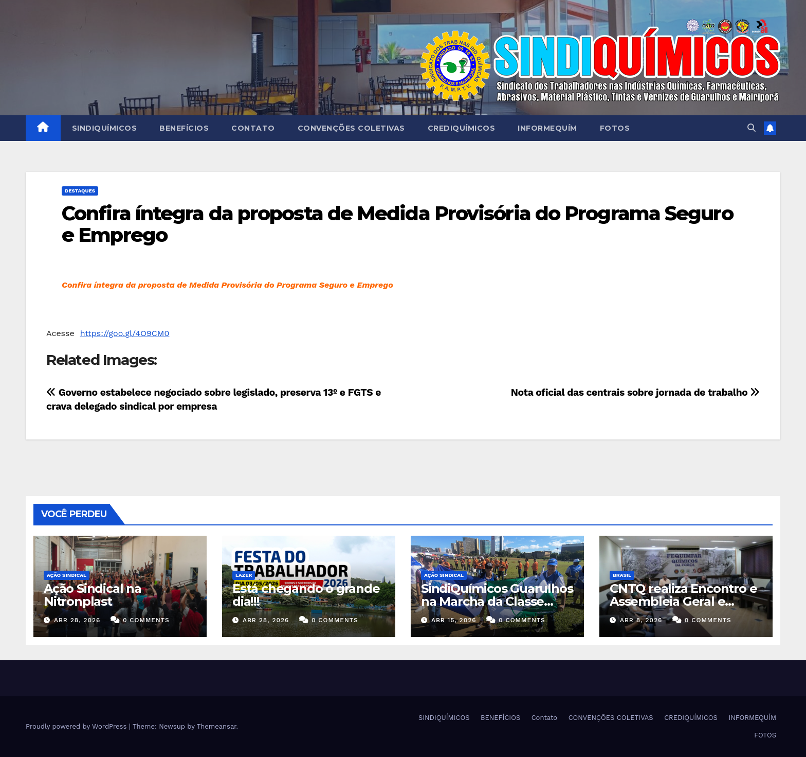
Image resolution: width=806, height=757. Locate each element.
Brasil (622, 575)
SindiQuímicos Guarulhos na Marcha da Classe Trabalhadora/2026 (497, 601)
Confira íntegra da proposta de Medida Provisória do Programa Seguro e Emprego (397, 224)
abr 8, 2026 (641, 620)
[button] (751, 128)
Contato (253, 128)
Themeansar (216, 726)
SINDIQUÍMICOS (104, 128)
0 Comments (146, 620)
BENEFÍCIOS (184, 128)
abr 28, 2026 (77, 620)
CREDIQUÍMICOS (462, 128)
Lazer (243, 575)
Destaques (80, 190)
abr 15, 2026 (454, 620)
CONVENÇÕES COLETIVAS (351, 128)
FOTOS (615, 128)
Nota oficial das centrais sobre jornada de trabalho (635, 392)
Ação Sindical (66, 575)
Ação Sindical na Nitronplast (92, 595)
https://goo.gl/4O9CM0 (125, 333)
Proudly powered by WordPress (77, 726)
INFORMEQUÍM (547, 128)
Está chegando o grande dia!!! (306, 595)
